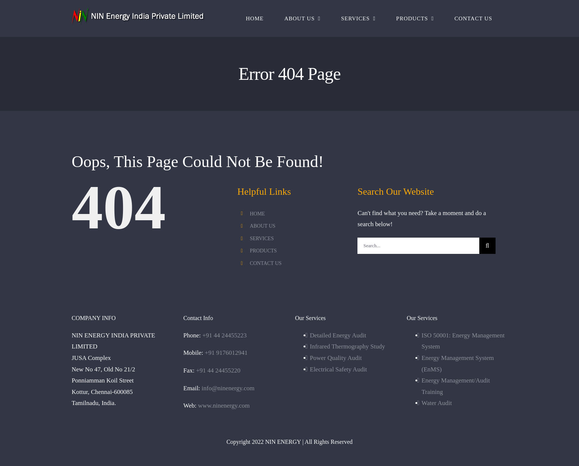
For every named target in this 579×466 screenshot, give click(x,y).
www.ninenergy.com (224, 405)
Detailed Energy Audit (338, 335)
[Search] (487, 246)
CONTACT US (265, 263)
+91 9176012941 (226, 352)
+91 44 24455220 (218, 370)
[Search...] (418, 246)
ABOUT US (262, 226)
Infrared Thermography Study (347, 346)
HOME (257, 214)
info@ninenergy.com (228, 388)
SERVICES (262, 238)
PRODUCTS (263, 251)
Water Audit (437, 403)
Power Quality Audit (336, 357)
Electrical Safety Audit (338, 369)
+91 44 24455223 (224, 335)
